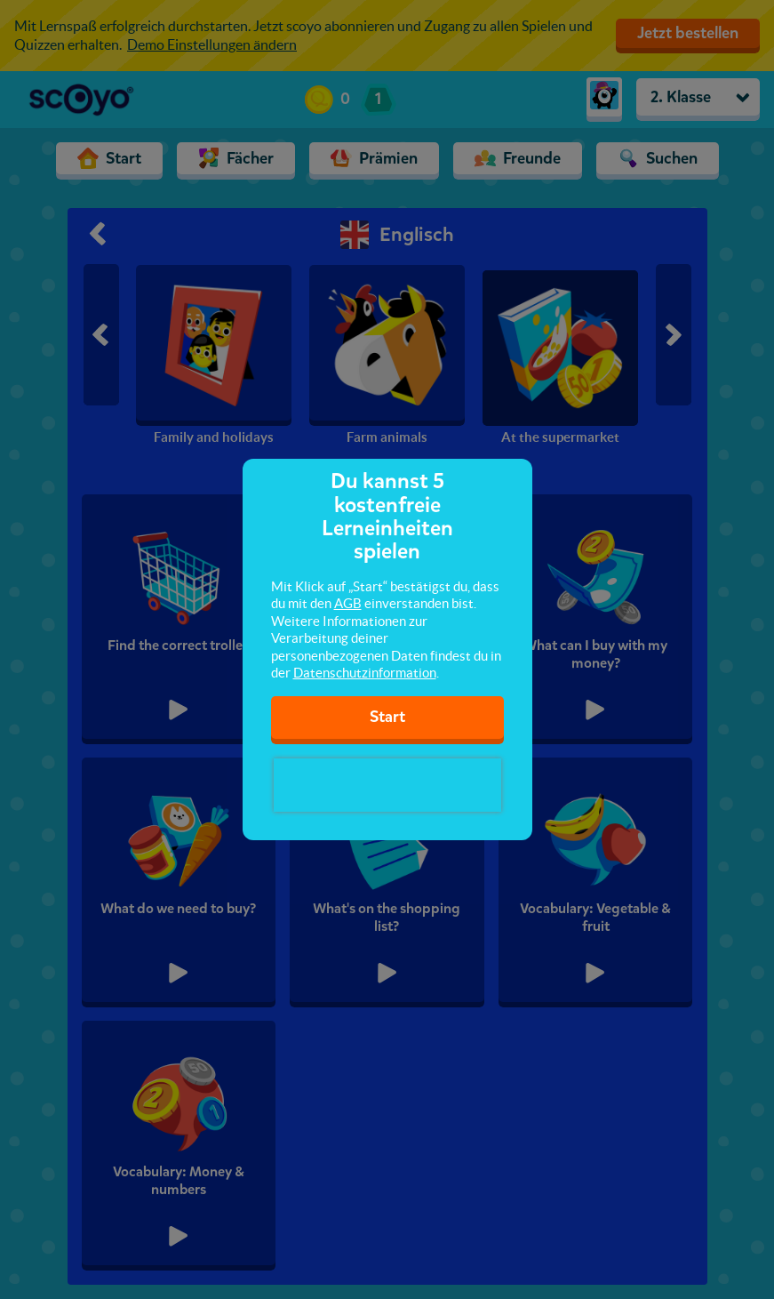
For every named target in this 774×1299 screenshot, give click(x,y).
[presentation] (387, 785)
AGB (348, 603)
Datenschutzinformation (364, 672)
